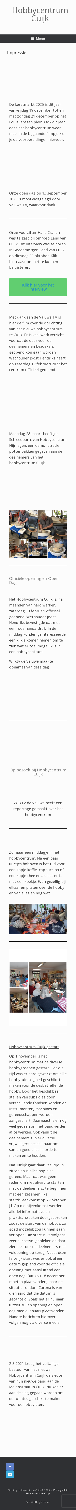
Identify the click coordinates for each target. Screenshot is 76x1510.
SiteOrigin (36, 1502)
